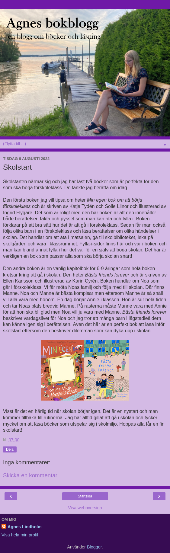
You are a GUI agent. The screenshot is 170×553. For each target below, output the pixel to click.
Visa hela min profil (20, 534)
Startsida (85, 496)
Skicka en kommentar (30, 475)
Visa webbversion (85, 507)
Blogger (94, 547)
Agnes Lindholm (25, 526)
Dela (10, 449)
